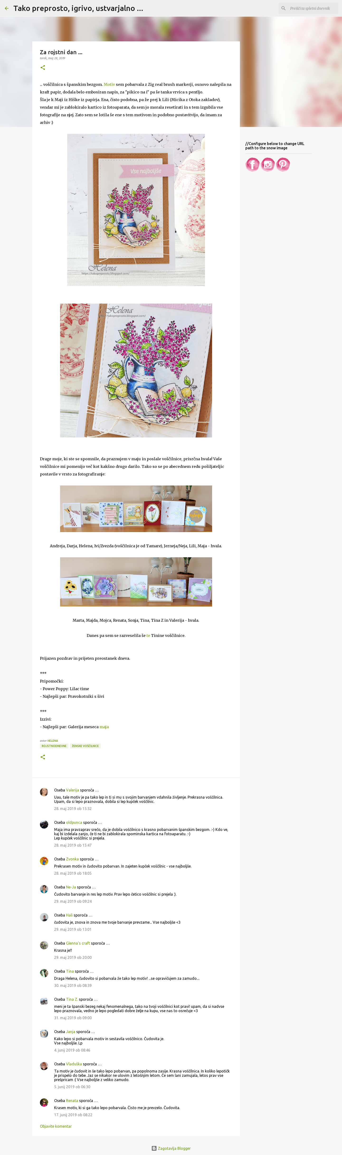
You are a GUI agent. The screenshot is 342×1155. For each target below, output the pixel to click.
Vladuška (74, 1064)
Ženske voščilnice (85, 745)
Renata (72, 1100)
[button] (43, 68)
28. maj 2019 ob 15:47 (73, 845)
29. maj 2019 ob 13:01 (73, 929)
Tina (70, 971)
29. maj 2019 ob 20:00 (73, 957)
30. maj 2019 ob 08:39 (73, 985)
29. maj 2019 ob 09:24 (73, 901)
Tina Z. (72, 999)
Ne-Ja (71, 887)
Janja (70, 1031)
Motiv (109, 84)
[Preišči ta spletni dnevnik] (313, 8)
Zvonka (72, 859)
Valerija (72, 790)
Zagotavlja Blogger (171, 1148)
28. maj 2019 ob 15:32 (73, 808)
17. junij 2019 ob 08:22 (73, 1115)
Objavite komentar (56, 1126)
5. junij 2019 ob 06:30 (72, 1087)
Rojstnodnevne (54, 745)
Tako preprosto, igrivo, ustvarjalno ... (78, 8)
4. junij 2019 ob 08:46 (72, 1050)
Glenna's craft (78, 943)
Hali (69, 915)
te (148, 635)
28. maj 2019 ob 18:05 (73, 873)
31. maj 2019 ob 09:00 (73, 1018)
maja (104, 726)
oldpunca (74, 822)
